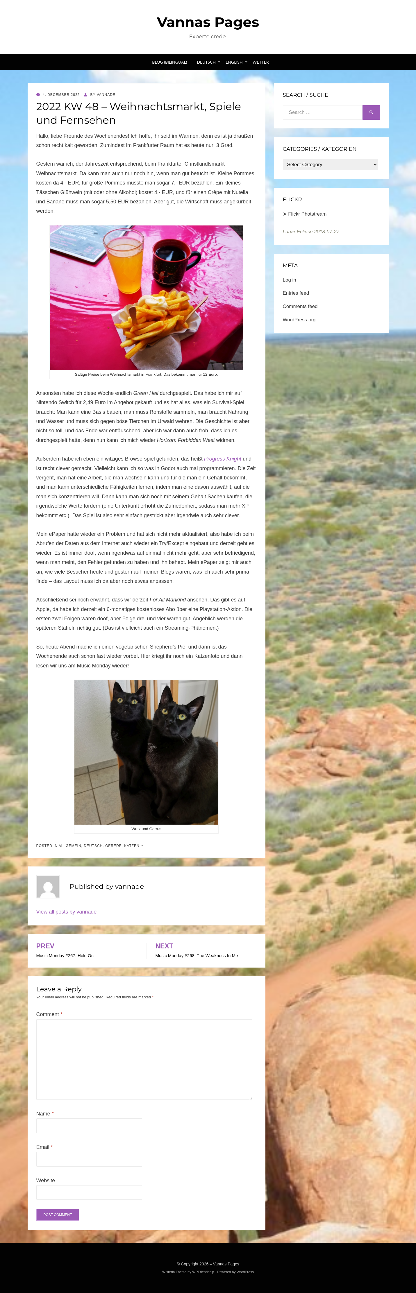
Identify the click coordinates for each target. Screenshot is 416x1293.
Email (44, 1147)
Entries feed (296, 293)
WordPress (245, 1272)
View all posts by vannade (66, 912)
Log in (289, 280)
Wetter (261, 62)
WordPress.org (299, 320)
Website (45, 1180)
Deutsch (206, 62)
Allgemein (70, 846)
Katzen (131, 846)
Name (45, 1114)
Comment (49, 1014)
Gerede (113, 846)
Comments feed (300, 306)
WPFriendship (203, 1272)
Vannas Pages (208, 22)
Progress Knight (222, 459)
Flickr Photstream (307, 214)
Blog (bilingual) (169, 62)
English (234, 62)
